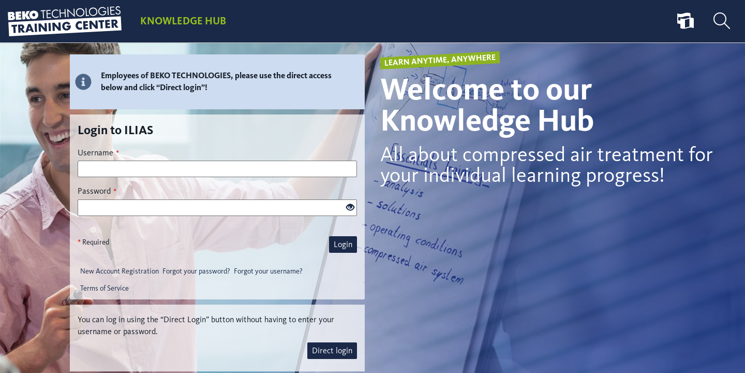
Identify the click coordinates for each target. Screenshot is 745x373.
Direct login (332, 350)
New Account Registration (119, 271)
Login (343, 244)
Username (98, 152)
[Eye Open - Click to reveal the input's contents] (350, 208)
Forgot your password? (196, 271)
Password (97, 191)
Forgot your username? (268, 271)
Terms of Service (104, 288)
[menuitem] (685, 21)
